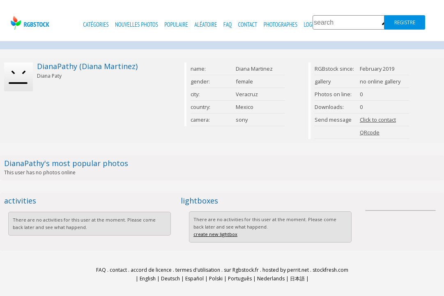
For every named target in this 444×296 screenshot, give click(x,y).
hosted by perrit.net (285, 269)
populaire (176, 24)
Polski (216, 278)
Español (194, 278)
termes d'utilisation (197, 269)
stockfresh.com (330, 269)
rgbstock (29, 22)
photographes (280, 24)
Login (310, 24)
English (148, 278)
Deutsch (170, 278)
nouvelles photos (136, 24)
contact (248, 24)
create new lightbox (215, 234)
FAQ (227, 24)
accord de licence (151, 269)
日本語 (297, 278)
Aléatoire (205, 24)
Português (240, 278)
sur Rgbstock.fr (241, 269)
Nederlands (271, 278)
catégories (95, 24)
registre (404, 22)
